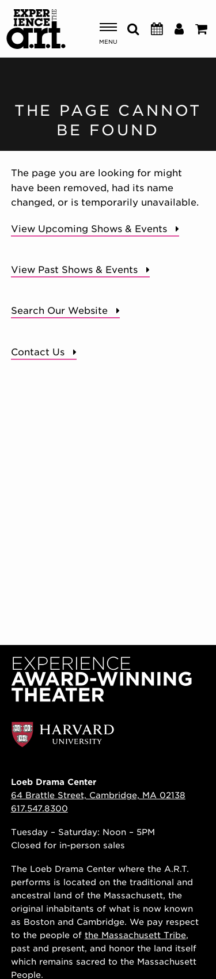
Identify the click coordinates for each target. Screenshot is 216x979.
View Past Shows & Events (74, 269)
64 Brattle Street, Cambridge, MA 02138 (98, 795)
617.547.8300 (39, 808)
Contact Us (38, 352)
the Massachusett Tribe (135, 935)
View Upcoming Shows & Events (89, 228)
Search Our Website (59, 310)
